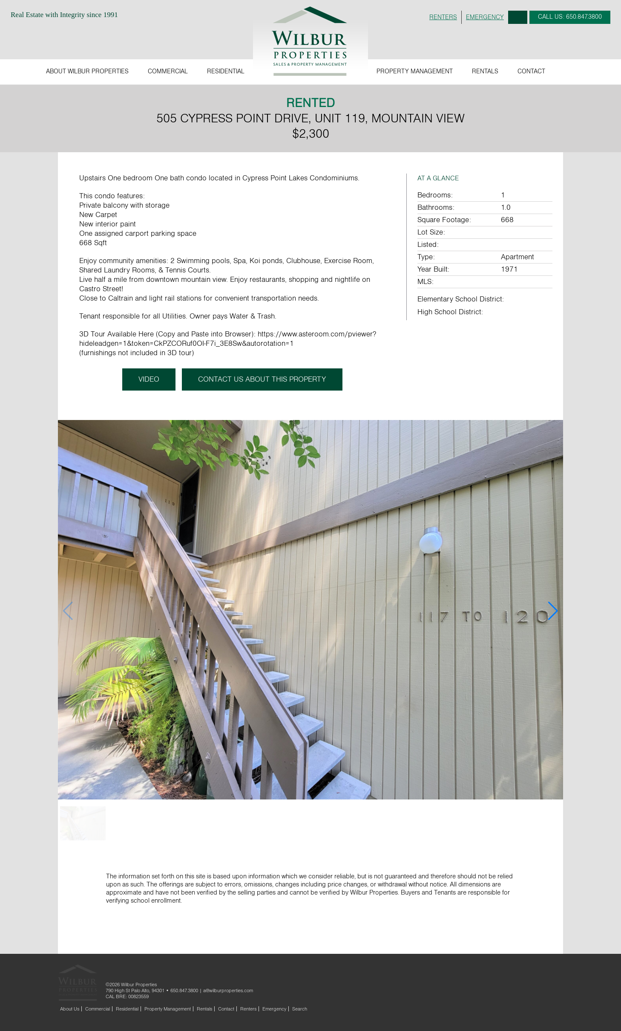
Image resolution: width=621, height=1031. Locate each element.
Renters (248, 1008)
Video (148, 379)
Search (517, 17)
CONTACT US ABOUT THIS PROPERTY (263, 379)
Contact (531, 71)
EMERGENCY (485, 17)
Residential (225, 71)
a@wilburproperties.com (228, 990)
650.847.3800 (184, 990)
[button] (553, 611)
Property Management (415, 71)
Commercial (168, 71)
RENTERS (443, 17)
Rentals (485, 71)
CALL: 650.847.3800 (570, 17)
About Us (69, 1008)
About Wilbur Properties (87, 71)
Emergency (274, 1008)
